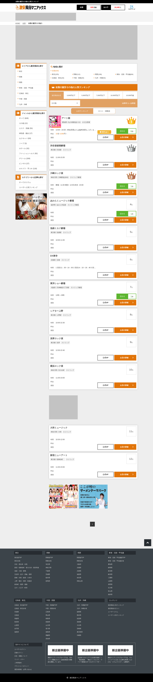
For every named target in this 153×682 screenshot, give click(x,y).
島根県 (48, 622)
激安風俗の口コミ (114, 608)
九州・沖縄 (22, 104)
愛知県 (110, 564)
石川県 (110, 588)
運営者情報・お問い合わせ (23, 669)
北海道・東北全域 (20, 608)
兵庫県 (79, 571)
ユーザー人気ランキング (28, 187)
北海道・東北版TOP (20, 605)
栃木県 (48, 578)
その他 (65, 102)
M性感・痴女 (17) (25, 133)
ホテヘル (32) (24, 148)
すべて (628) (24, 118)
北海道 (16, 615)
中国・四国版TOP (51, 605)
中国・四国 (22, 98)
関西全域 (80, 561)
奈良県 (79, 578)
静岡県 (110, 567)
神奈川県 (48, 567)
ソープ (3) (23, 143)
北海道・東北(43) (57, 78)
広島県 (48, 612)
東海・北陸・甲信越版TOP (116, 557)
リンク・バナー (19, 659)
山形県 (16, 625)
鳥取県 (48, 618)
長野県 (110, 584)
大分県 (79, 625)
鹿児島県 (80, 632)
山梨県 (110, 581)
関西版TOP (80, 557)
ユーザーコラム (113, 612)
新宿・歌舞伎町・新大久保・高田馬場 (26, 567)
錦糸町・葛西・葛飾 (20, 584)
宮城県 (16, 612)
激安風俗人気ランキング (116, 605)
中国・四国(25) (78, 78)
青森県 (16, 618)
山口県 (48, 625)
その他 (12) (23, 123)
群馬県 (48, 581)
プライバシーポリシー (21, 666)
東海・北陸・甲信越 (25, 87)
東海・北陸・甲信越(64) (124, 74)
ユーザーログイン (20, 649)
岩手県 (16, 628)
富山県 (110, 591)
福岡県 (79, 612)
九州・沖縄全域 (82, 608)
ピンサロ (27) (24, 163)
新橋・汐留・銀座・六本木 (23, 578)
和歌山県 (80, 581)
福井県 (110, 594)
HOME (17, 23)
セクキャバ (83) (25, 138)
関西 (19, 82)
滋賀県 (79, 574)
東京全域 (17, 561)
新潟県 (110, 571)
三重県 (110, 578)
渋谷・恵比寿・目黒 (20, 564)
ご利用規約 (18, 663)
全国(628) (55, 71)
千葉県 (48, 571)
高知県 (48, 638)
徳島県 (48, 632)
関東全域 (48, 561)
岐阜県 (110, 574)
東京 (19, 71)
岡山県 (48, 615)
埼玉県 (48, 564)
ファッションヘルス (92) (28, 153)
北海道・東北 (22, 93)
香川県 (48, 628)
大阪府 (79, 564)
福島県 (16, 632)
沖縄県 (79, 635)
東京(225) (55, 74)
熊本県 (79, 615)
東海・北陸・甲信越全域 (116, 561)
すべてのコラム (25, 182)
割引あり (104, 132)
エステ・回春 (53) (26, 128)
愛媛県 (48, 635)
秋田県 (16, 622)
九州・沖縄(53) (100, 78)
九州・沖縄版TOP (82, 605)
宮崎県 (79, 628)
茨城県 (48, 574)
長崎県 (79, 622)
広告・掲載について (20, 656)
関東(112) (76, 74)
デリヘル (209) (24, 158)
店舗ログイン (18, 652)
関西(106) (98, 74)
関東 (19, 76)
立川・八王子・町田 (20, 588)
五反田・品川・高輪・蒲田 (23, 574)
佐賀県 (79, 618)
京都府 (79, 567)
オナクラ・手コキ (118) (28, 168)
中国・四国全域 (51, 608)
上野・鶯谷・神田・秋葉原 (23, 581)
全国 (24, 23)
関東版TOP (49, 557)
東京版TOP (18, 557)
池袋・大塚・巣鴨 (20, 571)
